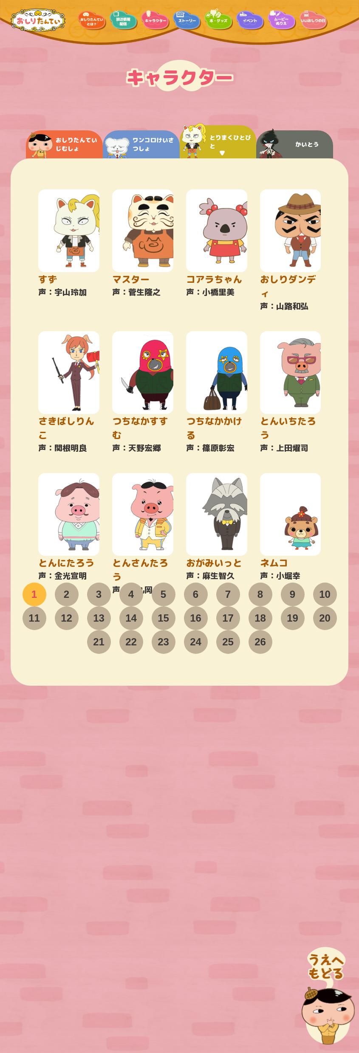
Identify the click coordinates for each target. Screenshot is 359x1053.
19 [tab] (292, 618)
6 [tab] (195, 594)
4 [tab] (131, 594)
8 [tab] (260, 594)
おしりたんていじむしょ (62, 145)
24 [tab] (195, 642)
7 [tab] (228, 594)
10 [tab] (325, 594)
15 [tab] (163, 618)
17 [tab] (228, 618)
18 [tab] (260, 618)
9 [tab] (292, 594)
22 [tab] (131, 642)
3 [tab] (99, 594)
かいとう (288, 144)
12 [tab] (66, 618)
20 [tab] (325, 618)
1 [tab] (34, 594)
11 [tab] (34, 618)
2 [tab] (66, 594)
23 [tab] (163, 642)
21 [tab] (99, 642)
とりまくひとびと (216, 141)
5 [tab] (163, 594)
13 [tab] (99, 618)
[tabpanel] (179, 386)
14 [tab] (131, 618)
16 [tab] (195, 618)
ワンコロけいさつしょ (139, 147)
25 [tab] (228, 642)
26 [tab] (260, 642)
